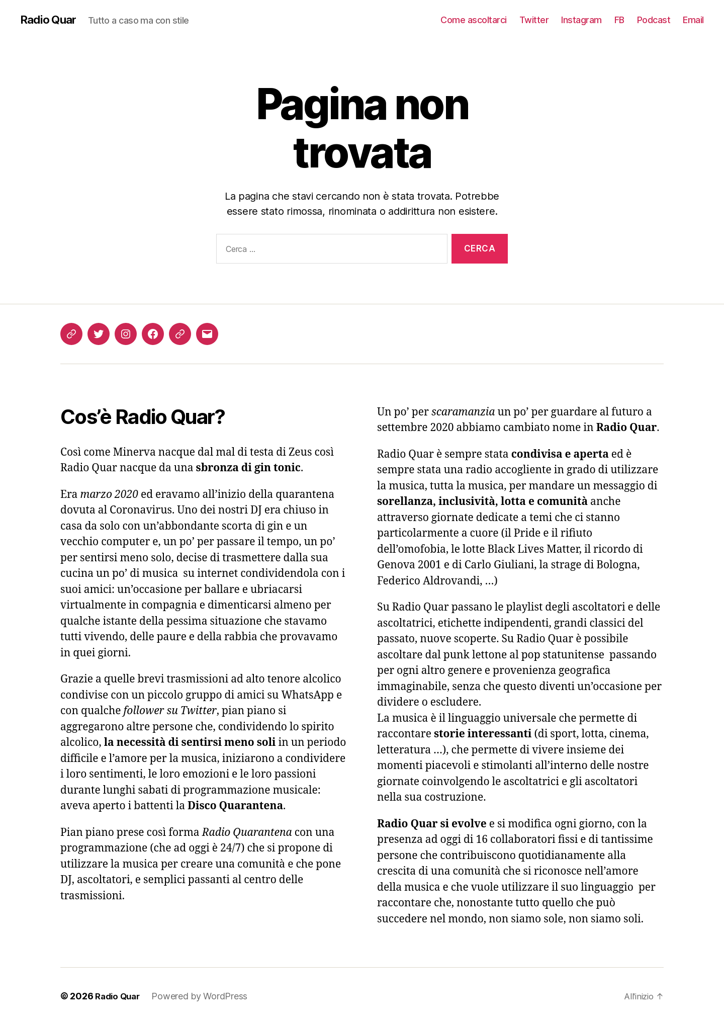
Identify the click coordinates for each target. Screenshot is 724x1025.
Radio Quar (49, 20)
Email (693, 20)
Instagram (581, 20)
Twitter (534, 20)
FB (619, 20)
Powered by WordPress (203, 996)
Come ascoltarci (473, 20)
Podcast (654, 20)
